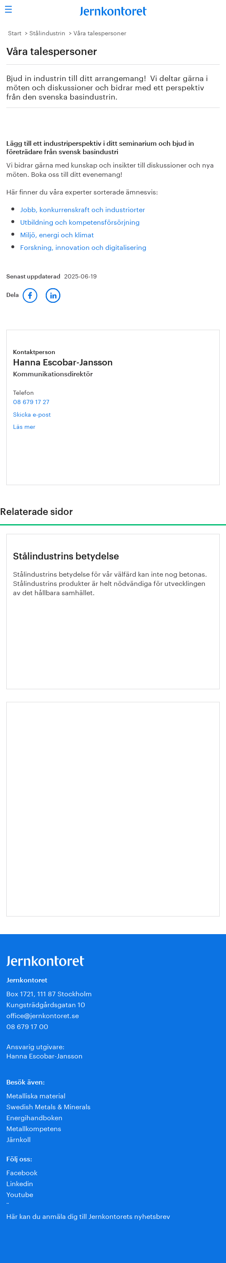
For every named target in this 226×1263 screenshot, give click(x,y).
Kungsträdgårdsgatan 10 (45, 1003)
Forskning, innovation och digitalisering (83, 246)
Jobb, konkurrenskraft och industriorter (82, 208)
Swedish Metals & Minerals (48, 1105)
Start (14, 32)
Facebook (21, 1171)
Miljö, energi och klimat (57, 233)
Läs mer (36, 426)
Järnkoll (18, 1138)
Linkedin (19, 1182)
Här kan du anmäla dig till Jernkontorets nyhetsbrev (88, 1215)
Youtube (19, 1193)
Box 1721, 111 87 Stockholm (49, 992)
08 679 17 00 (27, 1025)
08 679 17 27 (31, 401)
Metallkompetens (33, 1127)
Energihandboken (34, 1116)
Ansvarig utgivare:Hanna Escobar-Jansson (44, 1050)
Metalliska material (35, 1095)
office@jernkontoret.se (42, 1014)
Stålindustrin (47, 32)
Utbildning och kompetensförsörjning (80, 221)
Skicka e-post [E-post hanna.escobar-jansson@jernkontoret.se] (32, 413)
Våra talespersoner (99, 32)
